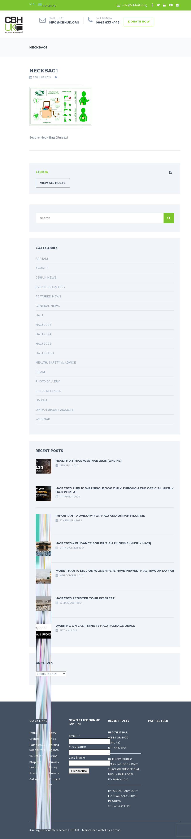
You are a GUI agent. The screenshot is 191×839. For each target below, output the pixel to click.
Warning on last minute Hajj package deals (95, 626)
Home (33, 732)
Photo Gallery (48, 381)
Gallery (34, 779)
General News (48, 306)
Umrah (41, 400)
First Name (77, 747)
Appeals (42, 258)
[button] (49, 5)
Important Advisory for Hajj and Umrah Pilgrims (100, 516)
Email (74, 736)
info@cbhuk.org (132, 5)
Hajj (39, 315)
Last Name (77, 757)
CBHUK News (46, 277)
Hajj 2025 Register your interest (85, 598)
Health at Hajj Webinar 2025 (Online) (89, 461)
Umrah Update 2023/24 (54, 410)
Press (33, 773)
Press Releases (48, 391)
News (52, 732)
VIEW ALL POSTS (53, 183)
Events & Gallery (50, 287)
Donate (54, 773)
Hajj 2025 (43, 344)
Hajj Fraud (45, 353)
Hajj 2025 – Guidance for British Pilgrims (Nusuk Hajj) (103, 543)
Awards (42, 268)
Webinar (43, 419)
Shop (52, 739)
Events (34, 739)
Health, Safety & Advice (56, 362)
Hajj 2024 (43, 334)
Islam (40, 372)
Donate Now (139, 21)
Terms (53, 756)
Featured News (48, 296)
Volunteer (36, 756)
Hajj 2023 (43, 325)
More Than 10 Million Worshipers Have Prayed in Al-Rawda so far (115, 571)
